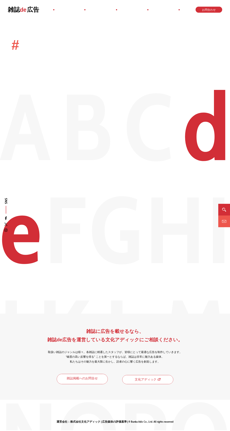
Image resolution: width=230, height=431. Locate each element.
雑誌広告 (23, 9)
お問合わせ (208, 9)
